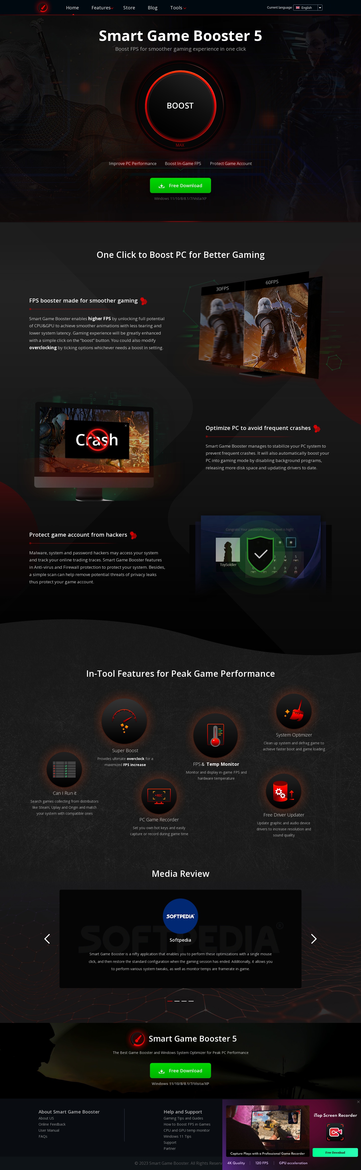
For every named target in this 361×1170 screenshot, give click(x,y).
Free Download (180, 185)
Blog (153, 8)
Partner (170, 1148)
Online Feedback (52, 1124)
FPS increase (134, 764)
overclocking (43, 347)
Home (72, 8)
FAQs (43, 1136)
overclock (135, 758)
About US (46, 1118)
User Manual (49, 1130)
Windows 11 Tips (177, 1136)
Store (129, 8)
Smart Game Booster (42, 7)
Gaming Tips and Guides (183, 1118)
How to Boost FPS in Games (187, 1124)
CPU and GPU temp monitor (187, 1130)
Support (170, 1142)
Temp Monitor (222, 764)
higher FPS (99, 318)
